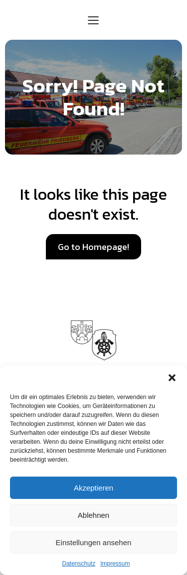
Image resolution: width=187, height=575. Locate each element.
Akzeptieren (93, 488)
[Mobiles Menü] (94, 20)
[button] (172, 378)
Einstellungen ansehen (94, 542)
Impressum (115, 563)
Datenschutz (78, 563)
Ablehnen (93, 515)
